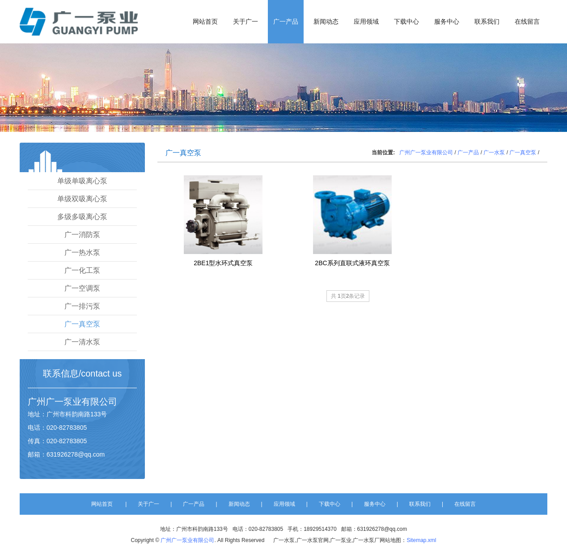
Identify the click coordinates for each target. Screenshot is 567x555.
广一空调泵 (82, 288)
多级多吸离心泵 (82, 216)
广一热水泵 (82, 252)
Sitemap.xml (421, 540)
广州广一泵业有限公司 (426, 152)
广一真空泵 (82, 324)
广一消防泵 (82, 234)
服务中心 (446, 21)
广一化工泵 (82, 270)
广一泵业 (63, 402)
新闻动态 (326, 21)
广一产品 (285, 21)
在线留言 (527, 21)
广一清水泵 (82, 342)
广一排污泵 (82, 306)
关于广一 (245, 21)
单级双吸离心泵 (82, 199)
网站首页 (205, 21)
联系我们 (486, 21)
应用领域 (366, 21)
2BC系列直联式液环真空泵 (352, 263)
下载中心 (406, 21)
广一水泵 (494, 152)
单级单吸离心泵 (82, 181)
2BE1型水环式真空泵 (223, 263)
